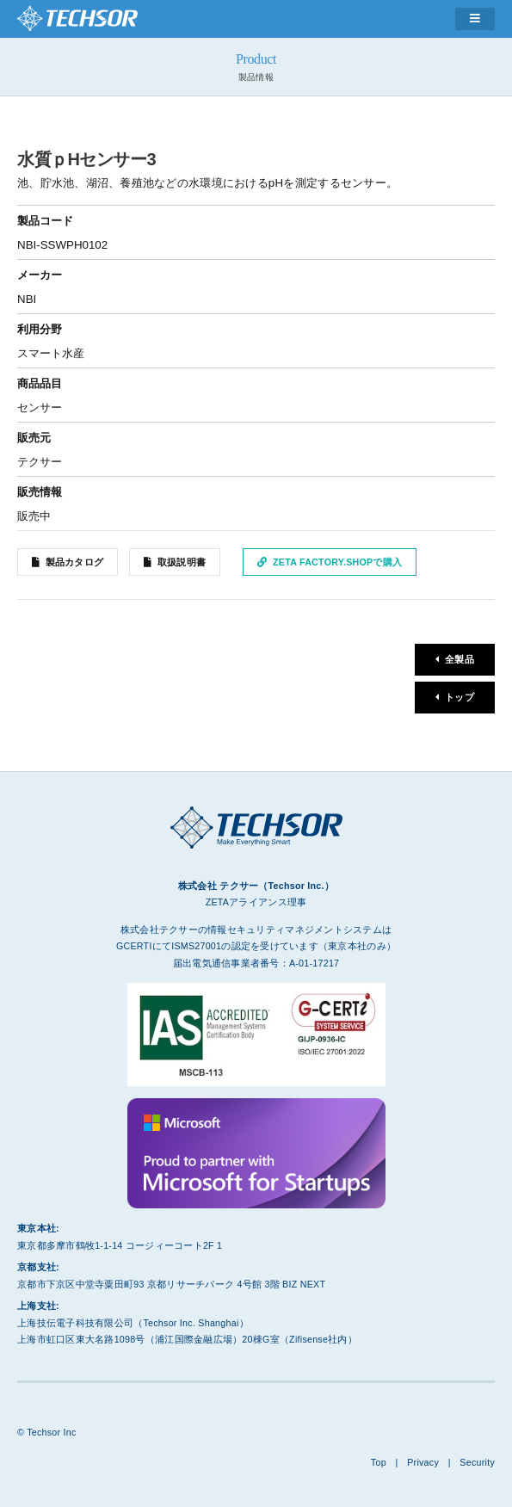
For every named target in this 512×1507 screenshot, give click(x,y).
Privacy (423, 1462)
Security (477, 1462)
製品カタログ (75, 562)
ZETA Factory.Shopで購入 (337, 562)
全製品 (459, 659)
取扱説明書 (181, 562)
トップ (459, 697)
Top (378, 1462)
